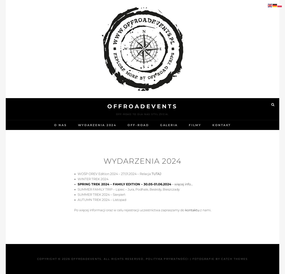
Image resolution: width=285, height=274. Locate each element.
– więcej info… (135, 184)
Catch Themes (234, 258)
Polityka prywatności (167, 258)
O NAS (60, 125)
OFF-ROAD (138, 125)
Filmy (195, 125)
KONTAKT (221, 125)
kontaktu (192, 210)
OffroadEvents (142, 106)
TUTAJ (156, 174)
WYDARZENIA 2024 (97, 125)
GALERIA (169, 125)
